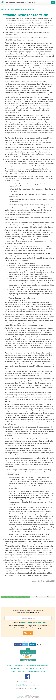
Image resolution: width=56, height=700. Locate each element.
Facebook (18, 644)
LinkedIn (32, 644)
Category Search (19, 665)
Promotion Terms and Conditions (33, 668)
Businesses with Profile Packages (37, 665)
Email (39, 644)
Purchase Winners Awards (36, 671)
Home (9, 665)
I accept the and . (28, 622)
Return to (17, 9)
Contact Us (37, 688)
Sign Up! (28, 633)
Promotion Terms (40, 622)
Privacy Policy (26, 622)
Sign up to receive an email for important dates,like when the (28, 611)
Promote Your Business (18, 671)
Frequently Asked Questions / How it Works (28, 685)
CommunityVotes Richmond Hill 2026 (18, 3)
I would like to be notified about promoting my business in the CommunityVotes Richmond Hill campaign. (28, 627)
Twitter (25, 644)
